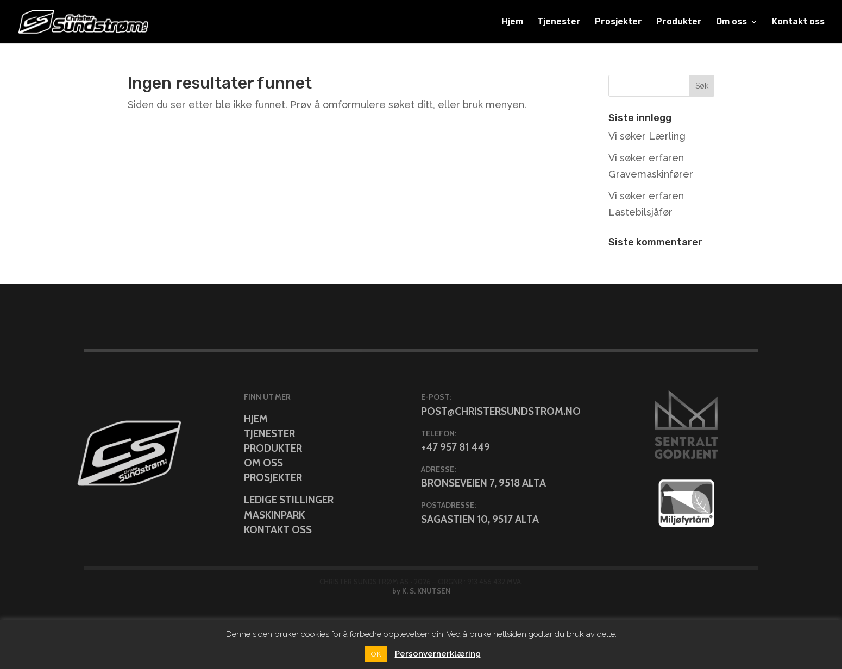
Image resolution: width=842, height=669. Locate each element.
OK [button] (376, 654)
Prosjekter (618, 22)
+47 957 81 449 (455, 447)
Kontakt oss (798, 22)
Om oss (731, 22)
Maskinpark (274, 515)
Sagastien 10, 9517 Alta (480, 519)
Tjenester (559, 22)
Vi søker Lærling (647, 136)
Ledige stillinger (289, 500)
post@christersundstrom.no (501, 411)
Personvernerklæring (438, 654)
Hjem (512, 22)
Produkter (679, 22)
